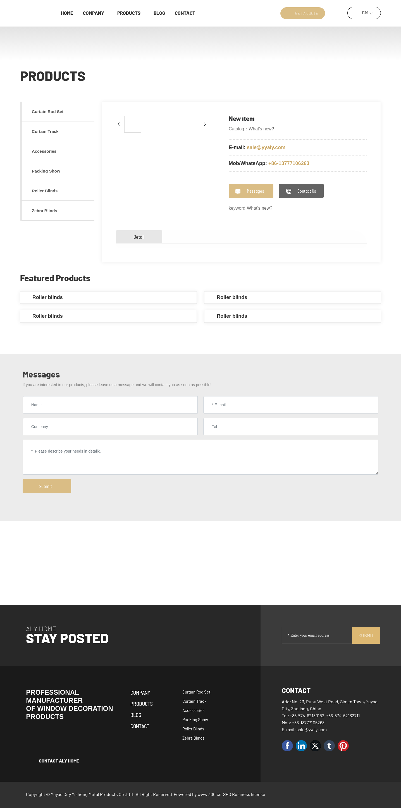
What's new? (261, 128)
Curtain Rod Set (196, 692)
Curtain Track (194, 701)
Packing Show (195, 720)
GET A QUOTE (306, 13)
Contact (139, 726)
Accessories (193, 711)
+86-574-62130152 (307, 716)
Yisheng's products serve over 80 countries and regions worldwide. (315, 560)
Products (141, 703)
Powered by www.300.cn (197, 794)
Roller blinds (47, 297)
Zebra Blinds (193, 738)
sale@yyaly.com (266, 147)
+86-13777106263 (288, 163)
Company (140, 692)
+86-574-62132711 (343, 716)
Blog (135, 714)
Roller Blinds (193, 729)
